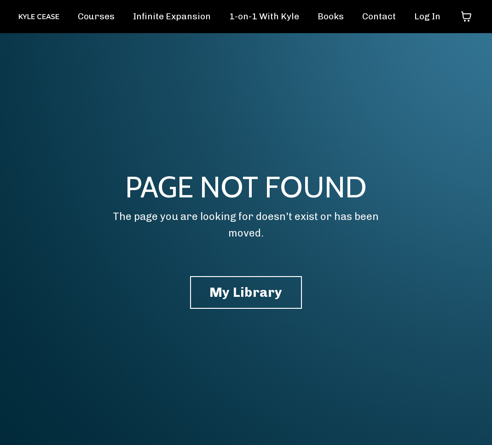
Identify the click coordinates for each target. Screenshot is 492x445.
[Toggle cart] (466, 16)
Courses (86, 16)
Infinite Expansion (164, 16)
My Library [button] (246, 294)
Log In (426, 16)
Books (328, 16)
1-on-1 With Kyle (259, 16)
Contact (377, 16)
